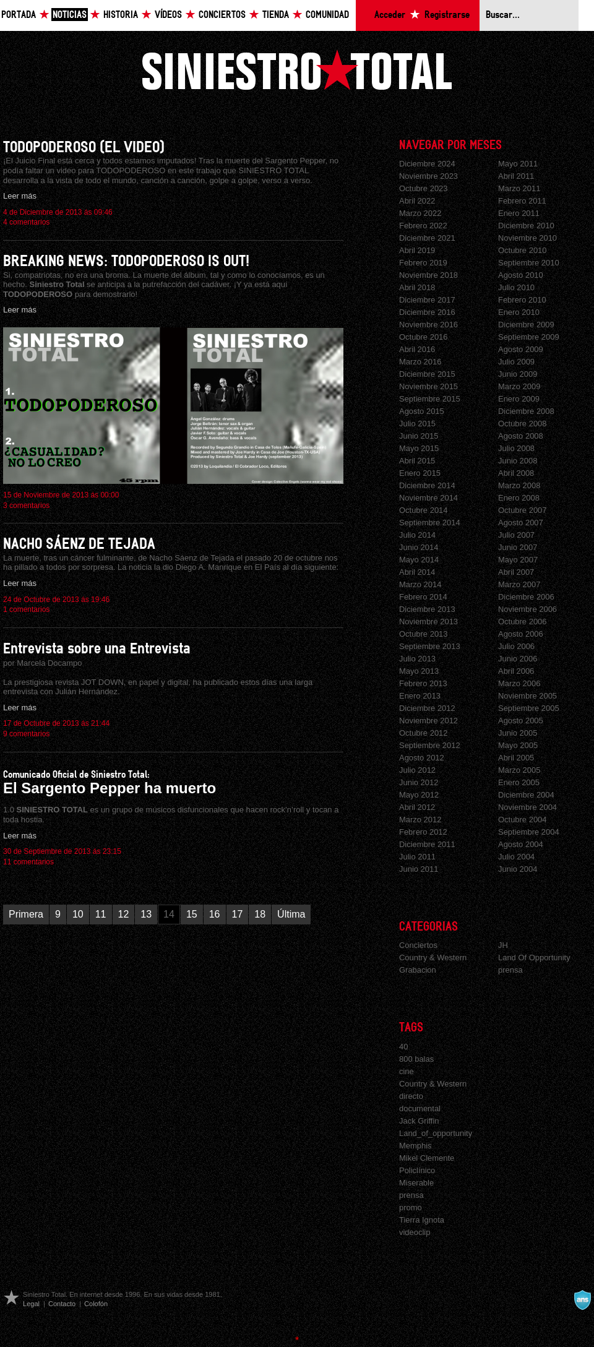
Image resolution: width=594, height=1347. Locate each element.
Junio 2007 (517, 547)
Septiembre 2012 (429, 745)
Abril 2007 (516, 572)
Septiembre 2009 (528, 337)
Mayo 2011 (518, 163)
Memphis (415, 1145)
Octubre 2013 (423, 634)
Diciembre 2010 (526, 225)
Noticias (70, 15)
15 (191, 914)
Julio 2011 (417, 856)
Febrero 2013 (423, 683)
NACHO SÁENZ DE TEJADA (79, 544)
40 (403, 1046)
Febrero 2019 (423, 262)
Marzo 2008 (519, 485)
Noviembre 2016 (428, 324)
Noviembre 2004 (527, 807)
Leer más (20, 195)
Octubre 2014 (423, 510)
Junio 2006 (517, 658)
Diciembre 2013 (427, 609)
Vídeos (168, 15)
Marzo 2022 (420, 213)
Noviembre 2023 (428, 176)
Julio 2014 (417, 535)
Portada (18, 15)
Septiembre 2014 (429, 522)
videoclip (414, 1232)
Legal (31, 1303)
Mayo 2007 (518, 559)
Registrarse (447, 15)
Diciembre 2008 (526, 411)
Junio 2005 (517, 733)
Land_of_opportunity (435, 1133)
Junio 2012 (418, 782)
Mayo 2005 (518, 745)
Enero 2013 (420, 695)
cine (406, 1071)
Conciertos (222, 15)
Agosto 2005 (520, 720)
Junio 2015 (418, 436)
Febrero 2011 (522, 200)
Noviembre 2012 (428, 720)
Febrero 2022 (423, 225)
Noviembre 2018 (428, 275)
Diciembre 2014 (427, 485)
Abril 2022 (417, 200)
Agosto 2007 (520, 522)
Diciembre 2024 (427, 163)
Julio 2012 (417, 770)
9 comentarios (26, 733)
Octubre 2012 (423, 733)
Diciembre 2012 (427, 708)
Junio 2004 (517, 869)
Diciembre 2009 (526, 324)
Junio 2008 (517, 460)
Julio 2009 (516, 361)
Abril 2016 (417, 349)
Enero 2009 (519, 398)
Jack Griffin (419, 1120)
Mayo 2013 (419, 671)
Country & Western (433, 957)
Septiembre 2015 (429, 398)
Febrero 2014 (423, 596)
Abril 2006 (516, 671)
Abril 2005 (516, 757)
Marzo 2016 (420, 361)
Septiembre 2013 (429, 646)
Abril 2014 (417, 572)
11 (100, 914)
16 (214, 914)
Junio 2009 (517, 374)
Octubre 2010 (522, 250)
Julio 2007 (516, 535)
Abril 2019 (417, 250)
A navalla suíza (582, 1300)
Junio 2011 (418, 869)
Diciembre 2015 (427, 374)
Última (291, 914)
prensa (510, 970)
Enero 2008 (519, 497)
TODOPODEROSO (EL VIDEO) (84, 147)
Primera (26, 914)
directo (411, 1096)
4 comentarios (26, 222)
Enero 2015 (420, 473)
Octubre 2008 (522, 423)
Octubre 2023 (423, 188)
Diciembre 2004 (526, 794)
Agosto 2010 (520, 275)
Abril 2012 (417, 807)
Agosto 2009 (520, 349)
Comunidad (327, 15)
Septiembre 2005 (528, 708)
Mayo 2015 (419, 448)
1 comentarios (26, 609)
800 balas (416, 1059)
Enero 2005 (519, 782)
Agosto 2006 (520, 634)
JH (503, 945)
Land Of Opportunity (534, 957)
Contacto (61, 1303)
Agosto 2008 (520, 436)
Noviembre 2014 (428, 497)
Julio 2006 (516, 646)
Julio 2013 (417, 658)
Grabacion (417, 970)
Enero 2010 (519, 312)
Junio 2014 (418, 547)
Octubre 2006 (522, 621)
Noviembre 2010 (527, 238)
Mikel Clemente (426, 1158)
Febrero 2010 (522, 299)
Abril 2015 (417, 460)
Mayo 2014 (419, 559)
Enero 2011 (519, 213)
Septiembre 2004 (528, 832)
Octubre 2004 (522, 819)
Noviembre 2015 (428, 386)
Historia (120, 15)
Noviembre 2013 (428, 621)
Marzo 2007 (519, 584)
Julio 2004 (516, 856)
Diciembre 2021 (427, 238)
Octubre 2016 (423, 337)
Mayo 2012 (419, 794)
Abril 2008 (516, 473)
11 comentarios (28, 862)
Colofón (96, 1303)
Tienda (275, 15)
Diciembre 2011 (427, 844)
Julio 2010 (516, 287)
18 (259, 914)
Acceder (389, 15)
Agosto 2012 (421, 757)
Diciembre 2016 (427, 312)
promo (410, 1207)
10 (78, 914)
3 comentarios (26, 505)
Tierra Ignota (421, 1219)
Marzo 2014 (420, 584)
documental (420, 1108)
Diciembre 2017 (427, 299)
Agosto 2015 (421, 411)
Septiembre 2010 (528, 262)
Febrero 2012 (423, 832)
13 (146, 914)
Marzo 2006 (519, 683)
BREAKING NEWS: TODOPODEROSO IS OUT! (126, 261)
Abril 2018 (417, 287)
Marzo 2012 (420, 819)
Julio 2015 (417, 423)
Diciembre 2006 (526, 596)
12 (123, 914)
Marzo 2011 (519, 188)
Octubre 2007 (522, 510)
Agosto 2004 (520, 844)
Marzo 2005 (519, 770)
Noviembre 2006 (527, 609)
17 (237, 914)
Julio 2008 (516, 448)
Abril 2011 (516, 176)
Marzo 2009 (519, 386)
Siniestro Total (297, 69)
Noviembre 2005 (527, 695)
